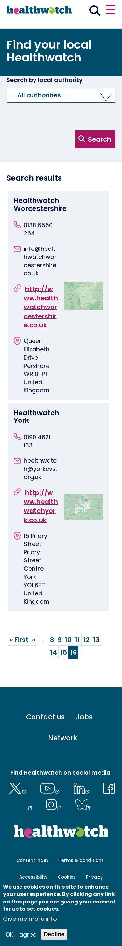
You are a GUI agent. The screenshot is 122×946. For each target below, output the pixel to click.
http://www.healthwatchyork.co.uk (41, 506)
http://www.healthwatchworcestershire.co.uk (41, 307)
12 (87, 639)
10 (69, 639)
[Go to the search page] (95, 11)
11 (78, 639)
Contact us (45, 717)
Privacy (94, 877)
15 (64, 652)
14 (54, 652)
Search (94, 139)
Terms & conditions (81, 860)
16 (74, 653)
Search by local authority (45, 80)
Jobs (84, 717)
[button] (61, 95)
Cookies (67, 877)
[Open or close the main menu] (110, 10)
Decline (54, 934)
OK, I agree (21, 935)
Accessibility (33, 877)
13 (97, 639)
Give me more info (30, 919)
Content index (32, 860)
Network (62, 738)
